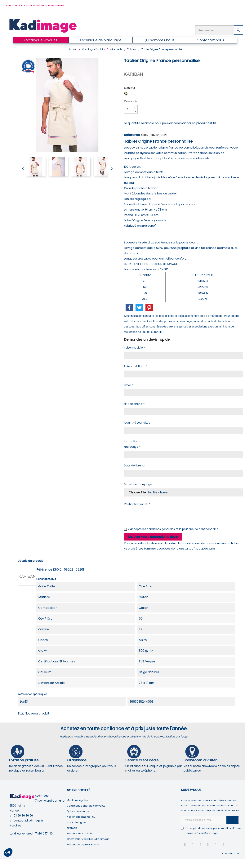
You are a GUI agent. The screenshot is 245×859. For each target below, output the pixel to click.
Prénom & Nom (135, 366)
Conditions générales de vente (86, 805)
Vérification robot (136, 504)
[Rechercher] (219, 30)
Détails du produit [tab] (30, 560)
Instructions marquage (132, 443)
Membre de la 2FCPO (80, 833)
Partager (129, 307)
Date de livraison (136, 465)
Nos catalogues (77, 822)
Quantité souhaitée (138, 422)
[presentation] (153, 515)
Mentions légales (77, 800)
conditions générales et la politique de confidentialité (182, 529)
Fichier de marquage (138, 484)
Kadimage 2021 (231, 853)
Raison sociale (134, 347)
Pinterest (149, 307)
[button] (8, 852)
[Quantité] (128, 109)
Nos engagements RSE (81, 816)
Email (128, 385)
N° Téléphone (134, 403)
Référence (132, 134)
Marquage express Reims (83, 844)
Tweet (139, 307)
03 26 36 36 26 (23, 815)
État (21, 713)
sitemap (72, 827)
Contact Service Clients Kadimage (88, 838)
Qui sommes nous (78, 811)
